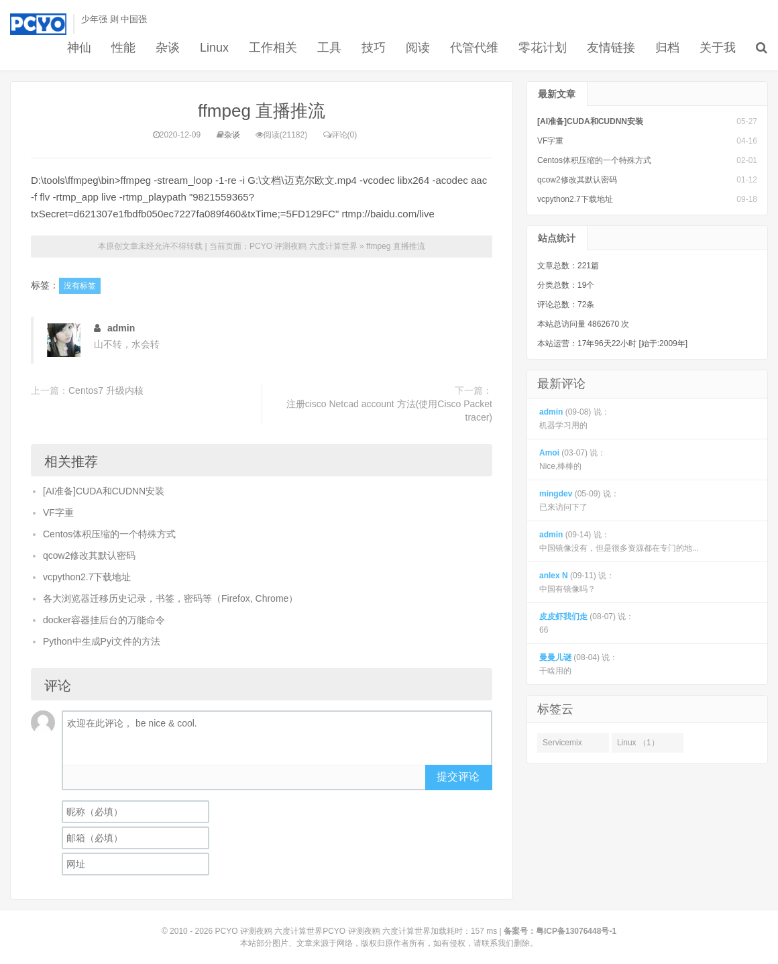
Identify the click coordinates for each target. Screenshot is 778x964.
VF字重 (58, 512)
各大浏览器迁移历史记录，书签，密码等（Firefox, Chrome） (170, 598)
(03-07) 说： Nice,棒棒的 (572, 459)
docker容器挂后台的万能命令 (104, 619)
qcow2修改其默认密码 (89, 555)
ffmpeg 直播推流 (261, 111)
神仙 (79, 47)
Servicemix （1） (562, 745)
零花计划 (542, 47)
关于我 (718, 47)
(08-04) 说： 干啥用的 (578, 664)
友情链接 (611, 47)
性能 (123, 47)
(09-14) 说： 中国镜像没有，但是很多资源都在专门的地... (619, 541)
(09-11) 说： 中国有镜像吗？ (576, 582)
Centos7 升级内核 (106, 390)
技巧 (374, 47)
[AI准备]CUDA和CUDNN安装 (103, 491)
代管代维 (474, 47)
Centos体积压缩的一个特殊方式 (109, 534)
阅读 (418, 47)
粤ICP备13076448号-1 (576, 931)
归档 (667, 47)
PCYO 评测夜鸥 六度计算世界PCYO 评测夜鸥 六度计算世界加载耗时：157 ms (356, 931)
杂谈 (168, 47)
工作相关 (273, 47)
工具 (329, 47)
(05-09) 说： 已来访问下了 (579, 500)
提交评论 (458, 776)
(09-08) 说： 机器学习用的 (574, 418)
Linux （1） (638, 742)
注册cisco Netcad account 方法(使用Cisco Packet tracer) (389, 410)
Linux (214, 47)
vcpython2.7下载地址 (87, 577)
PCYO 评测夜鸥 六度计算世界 (303, 246)
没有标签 (80, 285)
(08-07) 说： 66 (586, 623)
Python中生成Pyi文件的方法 (101, 641)
